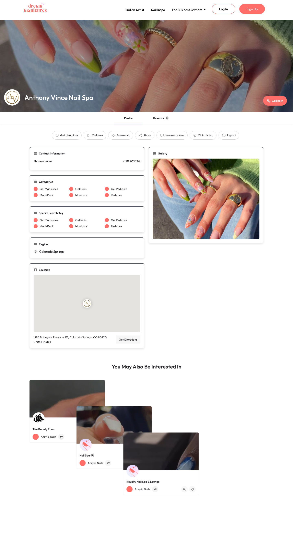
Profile (128, 118)
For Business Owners (188, 10)
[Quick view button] (90, 437)
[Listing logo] (12, 97)
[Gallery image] (206, 199)
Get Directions (128, 339)
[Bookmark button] (98, 437)
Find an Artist (134, 10)
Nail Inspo (158, 10)
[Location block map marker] (87, 303)
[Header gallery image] (146, 66)
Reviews (161, 118)
